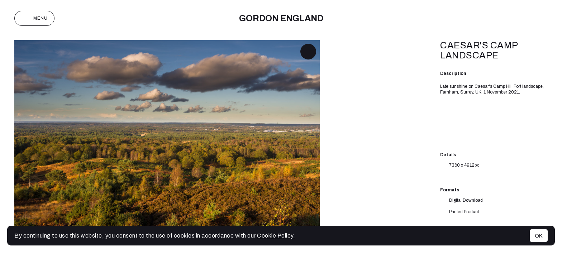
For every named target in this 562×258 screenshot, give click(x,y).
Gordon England (281, 18)
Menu (34, 18)
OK (539, 236)
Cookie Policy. (276, 236)
